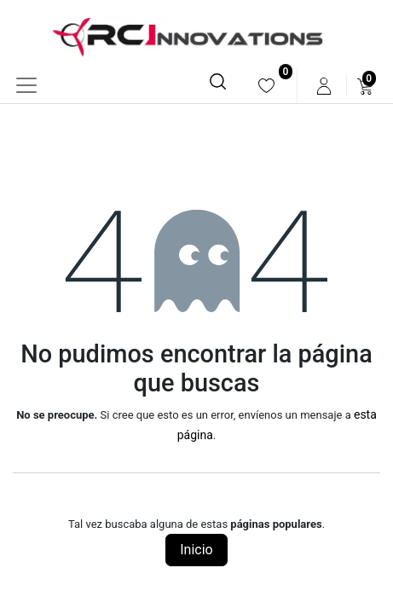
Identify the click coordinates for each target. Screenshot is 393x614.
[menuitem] (266, 85)
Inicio (196, 550)
